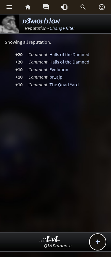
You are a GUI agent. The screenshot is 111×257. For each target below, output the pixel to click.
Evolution (58, 69)
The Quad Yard (64, 84)
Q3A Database (58, 245)
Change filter (62, 28)
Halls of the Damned (69, 54)
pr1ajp (55, 77)
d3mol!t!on (41, 21)
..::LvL (50, 239)
